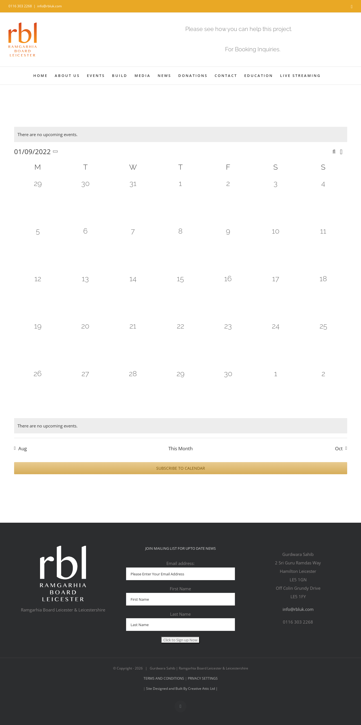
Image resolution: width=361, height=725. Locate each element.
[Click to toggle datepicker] (37, 152)
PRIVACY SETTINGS (203, 678)
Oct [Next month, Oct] (339, 448)
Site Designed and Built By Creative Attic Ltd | (181, 688)
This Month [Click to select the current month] (180, 448)
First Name (180, 588)
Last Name (180, 614)
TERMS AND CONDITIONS (164, 678)
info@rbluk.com (49, 6)
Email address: (180, 563)
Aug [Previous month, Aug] (22, 448)
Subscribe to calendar (180, 468)
